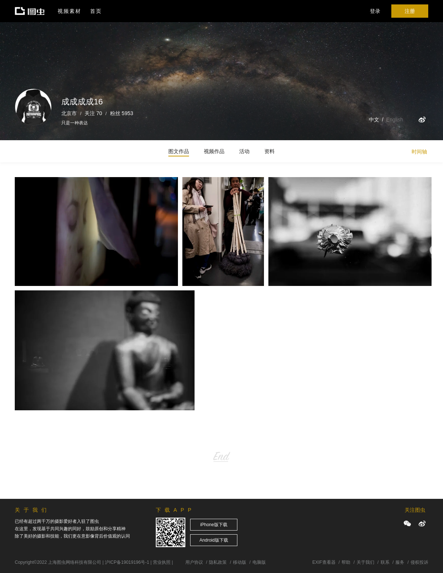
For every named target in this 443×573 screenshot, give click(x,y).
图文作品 (178, 151)
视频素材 (69, 11)
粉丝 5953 (121, 113)
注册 (410, 11)
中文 (374, 119)
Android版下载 (213, 540)
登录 (375, 11)
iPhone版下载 (213, 524)
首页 (96, 11)
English (394, 119)
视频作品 (214, 151)
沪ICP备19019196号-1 (127, 562)
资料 (269, 151)
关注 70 (93, 113)
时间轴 (419, 152)
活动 (244, 151)
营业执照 (162, 562)
